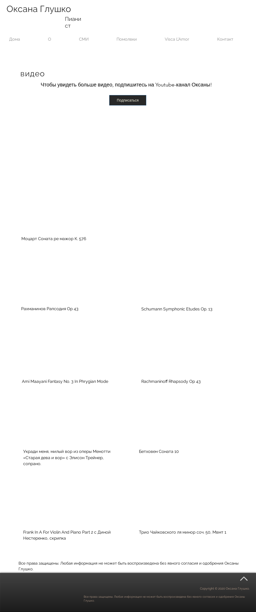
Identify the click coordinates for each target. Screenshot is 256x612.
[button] (93, 37)
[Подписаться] (127, 100)
